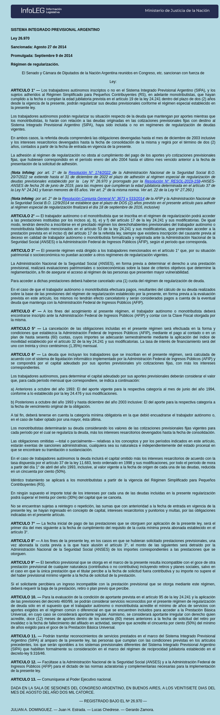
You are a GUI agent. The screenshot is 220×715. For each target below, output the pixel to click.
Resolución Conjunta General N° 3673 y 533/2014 (103, 198)
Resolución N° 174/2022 (90, 172)
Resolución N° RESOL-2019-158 (172, 181)
